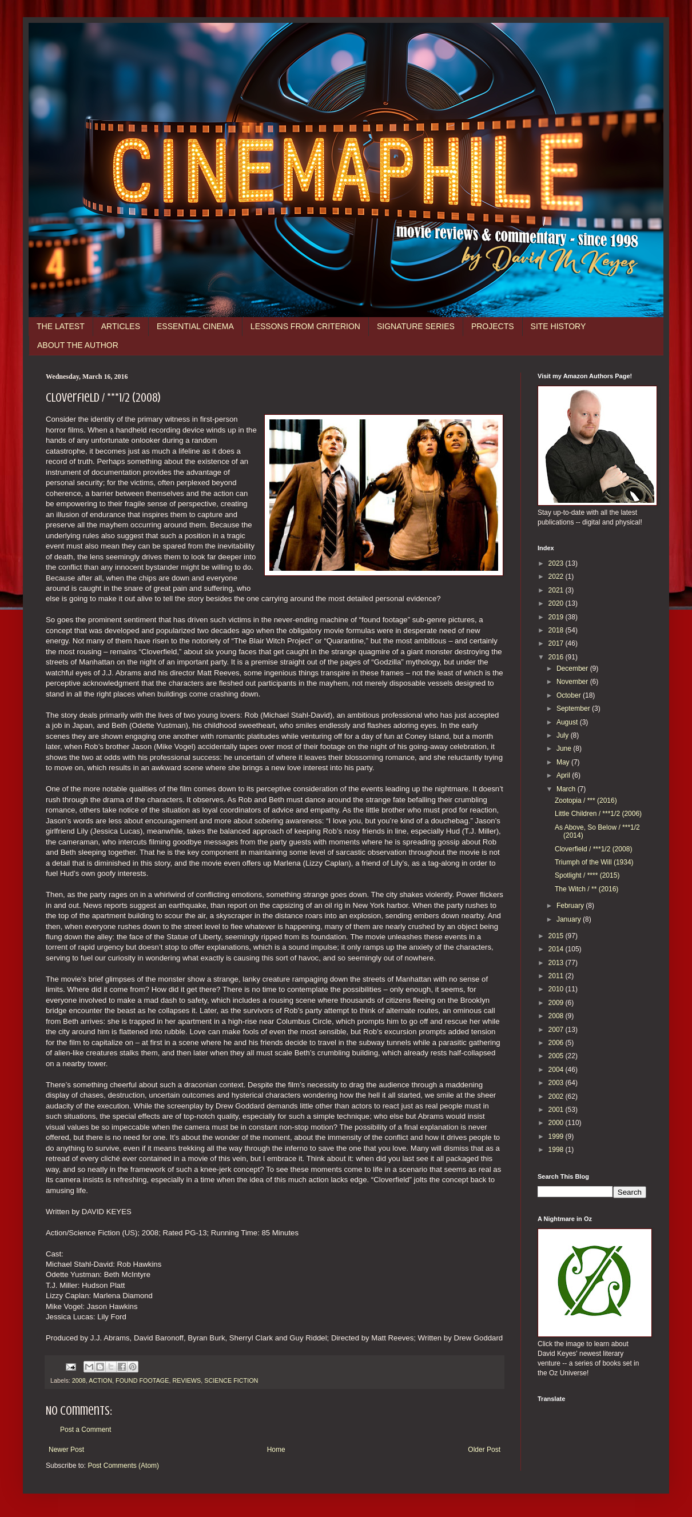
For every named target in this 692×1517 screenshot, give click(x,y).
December (573, 669)
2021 (557, 590)
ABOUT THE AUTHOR (77, 345)
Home (276, 1450)
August (568, 722)
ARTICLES (120, 326)
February (571, 906)
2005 (557, 1056)
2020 (557, 603)
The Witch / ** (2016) (586, 889)
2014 (557, 949)
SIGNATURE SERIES (416, 326)
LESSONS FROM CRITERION (305, 326)
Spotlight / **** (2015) (587, 875)
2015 (557, 936)
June (564, 749)
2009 (557, 1003)
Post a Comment (85, 1430)
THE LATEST (61, 326)
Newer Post (66, 1450)
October (569, 695)
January (569, 919)
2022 (557, 577)
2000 (557, 1123)
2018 (557, 630)
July (563, 735)
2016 (557, 657)
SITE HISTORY (558, 326)
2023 (557, 563)
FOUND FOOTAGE (142, 1380)
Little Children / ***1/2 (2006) (598, 814)
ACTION (100, 1380)
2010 (557, 989)
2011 (557, 976)
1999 (557, 1136)
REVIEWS (186, 1380)
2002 (557, 1096)
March (567, 789)
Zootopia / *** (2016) (586, 800)
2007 (557, 1030)
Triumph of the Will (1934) (594, 862)
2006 (557, 1043)
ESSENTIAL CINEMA (195, 326)
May (563, 762)
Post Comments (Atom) (123, 1466)
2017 (557, 643)
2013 (557, 963)
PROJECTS (492, 326)
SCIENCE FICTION (231, 1380)
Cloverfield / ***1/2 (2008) (593, 849)
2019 (557, 617)
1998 (557, 1150)
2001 (557, 1110)
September (574, 709)
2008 (79, 1380)
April (564, 775)
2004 (557, 1070)
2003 (557, 1083)
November (573, 682)
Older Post (484, 1450)
